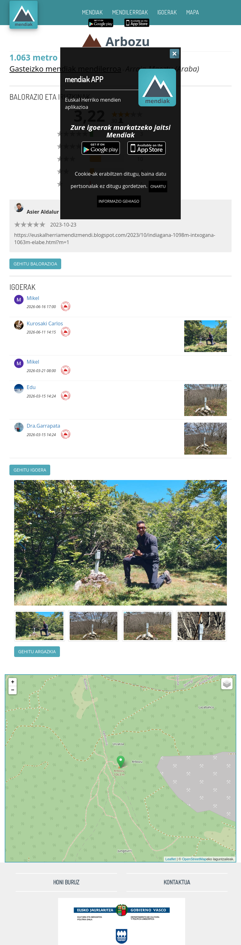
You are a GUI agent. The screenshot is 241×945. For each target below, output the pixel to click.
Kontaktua (176, 882)
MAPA (192, 12)
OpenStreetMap (194, 859)
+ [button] (12, 682)
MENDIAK (92, 12)
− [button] (12, 690)
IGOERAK (167, 12)
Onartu (158, 186)
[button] (219, 543)
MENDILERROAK (130, 12)
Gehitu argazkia (37, 651)
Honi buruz (66, 882)
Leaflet (170, 859)
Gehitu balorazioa (35, 264)
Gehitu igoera (29, 470)
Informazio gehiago (119, 201)
